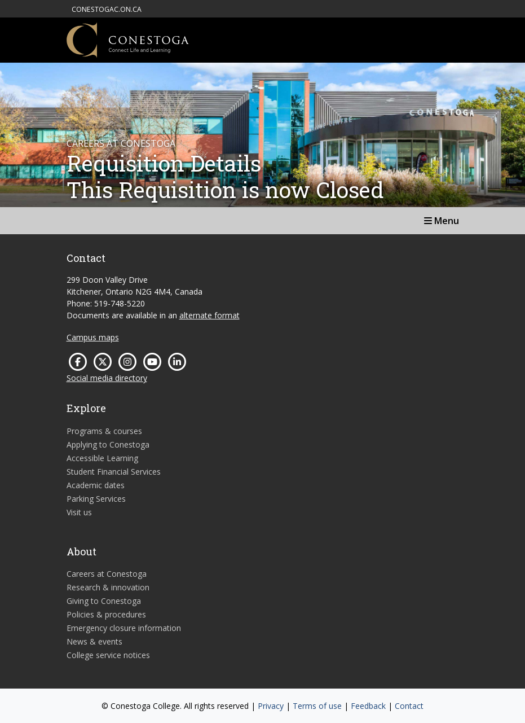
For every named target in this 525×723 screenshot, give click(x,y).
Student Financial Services (114, 471)
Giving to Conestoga (104, 600)
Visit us (79, 512)
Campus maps (93, 337)
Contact (409, 705)
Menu (441, 220)
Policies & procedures (106, 614)
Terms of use (317, 705)
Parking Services (96, 498)
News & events (94, 641)
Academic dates (96, 485)
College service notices (108, 655)
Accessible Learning (102, 458)
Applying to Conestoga (108, 444)
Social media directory (107, 378)
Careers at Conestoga (107, 573)
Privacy (271, 705)
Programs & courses (104, 431)
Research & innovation (108, 587)
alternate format (209, 315)
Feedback (368, 705)
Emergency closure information (124, 628)
